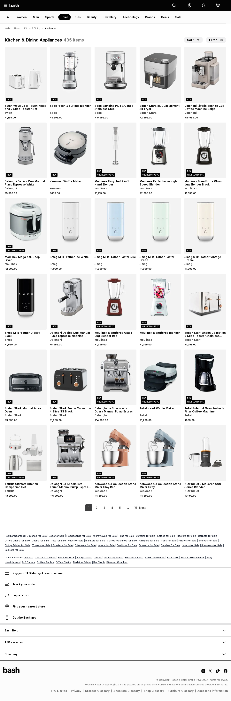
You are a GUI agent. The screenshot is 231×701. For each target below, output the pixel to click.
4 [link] (106, 507)
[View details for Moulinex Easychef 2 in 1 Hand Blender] (115, 150)
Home (64, 17)
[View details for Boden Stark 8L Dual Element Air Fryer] (160, 75)
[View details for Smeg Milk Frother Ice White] (71, 226)
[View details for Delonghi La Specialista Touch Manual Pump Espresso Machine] (71, 453)
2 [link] (90, 507)
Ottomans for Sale (85, 545)
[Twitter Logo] (210, 672)
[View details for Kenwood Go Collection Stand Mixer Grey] (160, 453)
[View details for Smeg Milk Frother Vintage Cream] (205, 226)
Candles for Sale (170, 545)
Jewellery (109, 17)
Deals (165, 17)
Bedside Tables (82, 562)
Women (22, 17)
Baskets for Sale (14, 549)
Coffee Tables (45, 562)
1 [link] (82, 507)
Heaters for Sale (186, 535)
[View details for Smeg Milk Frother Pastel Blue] (115, 226)
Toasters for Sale (62, 545)
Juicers (28, 557)
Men (36, 17)
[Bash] (7, 28)
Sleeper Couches (117, 562)
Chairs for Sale (40, 540)
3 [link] (98, 507)
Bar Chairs (173, 557)
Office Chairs (63, 562)
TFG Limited (59, 690)
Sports (49, 17)
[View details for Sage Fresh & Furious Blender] (71, 75)
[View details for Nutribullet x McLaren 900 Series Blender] (205, 453)
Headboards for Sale (78, 535)
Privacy (76, 690)
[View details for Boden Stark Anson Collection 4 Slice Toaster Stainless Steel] (205, 301)
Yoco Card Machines (192, 557)
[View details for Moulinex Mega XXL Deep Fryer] (26, 226)
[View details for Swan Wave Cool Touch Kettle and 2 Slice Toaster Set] (26, 75)
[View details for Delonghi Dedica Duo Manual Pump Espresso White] (26, 150)
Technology (131, 17)
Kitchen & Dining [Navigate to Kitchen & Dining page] (32, 28)
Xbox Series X (66, 557)
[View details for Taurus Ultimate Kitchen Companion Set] (26, 453)
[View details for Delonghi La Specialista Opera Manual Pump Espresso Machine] (115, 377)
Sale (178, 17)
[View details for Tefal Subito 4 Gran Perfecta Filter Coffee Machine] (205, 377)
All (8, 17)
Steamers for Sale (211, 545)
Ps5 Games (28, 562)
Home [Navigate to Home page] (16, 28)
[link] (143, 508)
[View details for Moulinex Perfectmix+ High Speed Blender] (160, 150)
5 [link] (113, 507)
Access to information (212, 690)
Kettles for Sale (166, 535)
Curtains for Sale (145, 535)
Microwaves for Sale (105, 535)
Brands (150, 17)
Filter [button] (216, 40)
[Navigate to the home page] (14, 5)
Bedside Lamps (134, 557)
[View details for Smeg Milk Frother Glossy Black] (26, 301)
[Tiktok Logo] (217, 672)
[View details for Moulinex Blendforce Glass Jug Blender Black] (205, 150)
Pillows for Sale (187, 540)
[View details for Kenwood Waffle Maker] (71, 150)
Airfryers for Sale (149, 540)
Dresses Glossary (97, 690)
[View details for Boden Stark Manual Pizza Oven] (26, 377)
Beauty (91, 17)
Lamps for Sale (190, 545)
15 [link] (129, 507)
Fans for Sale (126, 535)
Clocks (98, 557)
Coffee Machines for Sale (122, 540)
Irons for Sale (169, 540)
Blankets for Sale (95, 540)
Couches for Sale (37, 535)
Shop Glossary (154, 690)
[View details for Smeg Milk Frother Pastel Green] (160, 226)
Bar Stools (99, 562)
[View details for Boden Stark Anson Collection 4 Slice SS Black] (71, 377)
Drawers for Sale (149, 545)
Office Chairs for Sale (17, 540)
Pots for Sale (58, 540)
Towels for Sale (41, 545)
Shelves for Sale (208, 540)
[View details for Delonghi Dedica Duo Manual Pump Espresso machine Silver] (71, 301)
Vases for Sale (106, 545)
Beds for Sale (57, 535)
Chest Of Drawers (45, 557)
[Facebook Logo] (225, 672)
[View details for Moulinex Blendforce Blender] (160, 301)
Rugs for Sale (75, 540)
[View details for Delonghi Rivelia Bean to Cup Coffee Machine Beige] (205, 75)
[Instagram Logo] (203, 672)
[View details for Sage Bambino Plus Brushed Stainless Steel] (115, 75)
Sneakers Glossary (126, 690)
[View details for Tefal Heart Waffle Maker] (160, 377)
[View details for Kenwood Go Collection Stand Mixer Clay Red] (115, 453)
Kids (78, 17)
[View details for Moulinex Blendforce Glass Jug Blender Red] (115, 301)
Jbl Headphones (113, 557)
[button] (190, 5)
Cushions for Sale (127, 545)
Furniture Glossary (181, 690)
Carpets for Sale (207, 535)
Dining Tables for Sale (17, 545)
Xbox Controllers (155, 557)
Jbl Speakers (84, 557)
